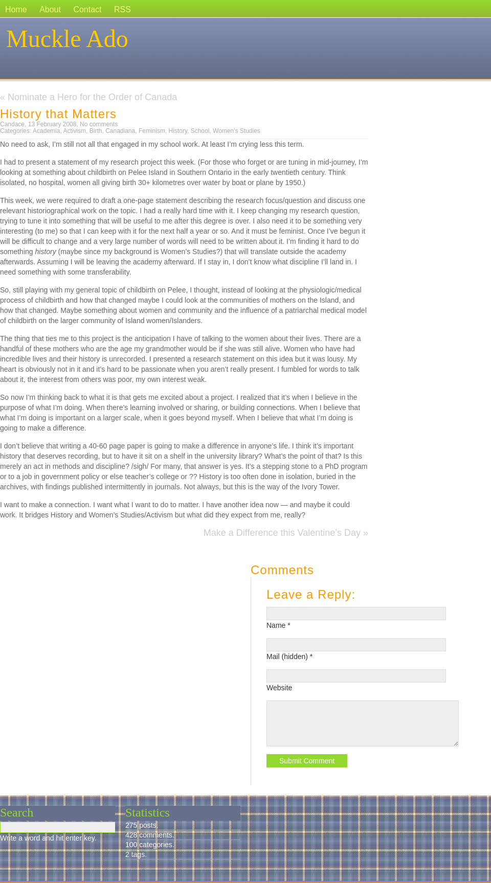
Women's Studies (236, 130)
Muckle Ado (67, 38)
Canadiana (120, 130)
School (200, 130)
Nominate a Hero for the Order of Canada (92, 97)
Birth (96, 130)
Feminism (152, 130)
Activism (74, 130)
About (50, 9)
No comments (99, 124)
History (178, 130)
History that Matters (58, 114)
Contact (87, 9)
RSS (122, 9)
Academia (46, 130)
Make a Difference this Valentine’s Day (282, 533)
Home (16, 9)
